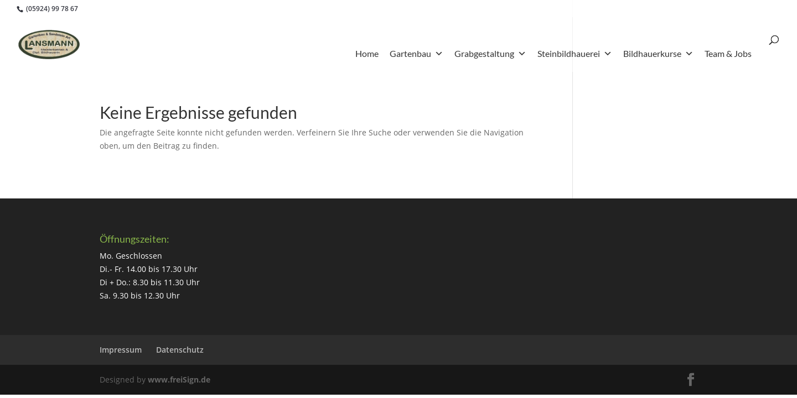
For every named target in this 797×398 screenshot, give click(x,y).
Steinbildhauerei (574, 53)
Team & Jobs (728, 53)
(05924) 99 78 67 (51, 8)
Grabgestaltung (490, 53)
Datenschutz (180, 349)
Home (367, 53)
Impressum (121, 349)
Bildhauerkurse (658, 53)
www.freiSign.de (179, 379)
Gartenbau (416, 53)
